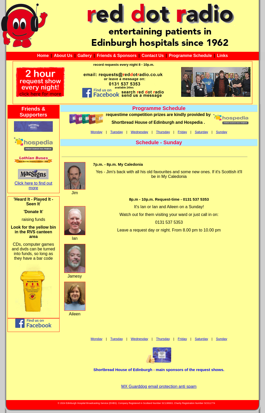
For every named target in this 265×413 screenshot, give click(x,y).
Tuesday (116, 132)
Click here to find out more (33, 185)
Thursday (163, 132)
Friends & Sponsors (117, 55)
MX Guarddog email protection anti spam (159, 386)
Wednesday (139, 132)
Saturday (201, 132)
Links (222, 55)
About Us (63, 55)
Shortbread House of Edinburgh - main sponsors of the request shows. (158, 369)
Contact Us (153, 55)
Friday (182, 132)
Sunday (221, 132)
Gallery (84, 55)
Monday (96, 132)
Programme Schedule (190, 55)
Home (43, 55)
